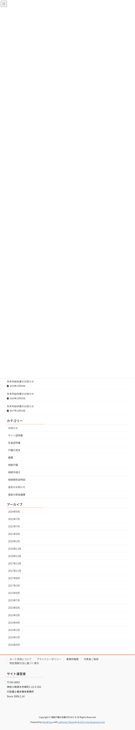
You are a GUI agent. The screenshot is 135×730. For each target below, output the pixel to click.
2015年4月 (14, 622)
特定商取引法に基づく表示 (24, 663)
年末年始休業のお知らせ (20, 381)
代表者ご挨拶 (91, 659)
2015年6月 (14, 607)
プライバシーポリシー (49, 659)
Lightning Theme (66, 722)
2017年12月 (14, 563)
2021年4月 (14, 534)
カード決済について (20, 659)
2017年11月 (14, 570)
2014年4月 (14, 644)
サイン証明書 (15, 435)
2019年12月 (14, 548)
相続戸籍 (13, 465)
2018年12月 (14, 556)
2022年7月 (14, 519)
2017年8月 (14, 578)
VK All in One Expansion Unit (91, 722)
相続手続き (14, 472)
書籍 (10, 457)
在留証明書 (14, 442)
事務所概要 (72, 659)
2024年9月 (14, 511)
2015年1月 (14, 637)
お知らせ (13, 428)
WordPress (47, 722)
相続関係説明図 (16, 479)
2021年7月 (14, 526)
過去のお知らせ (16, 487)
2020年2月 (14, 541)
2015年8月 (14, 593)
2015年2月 (14, 630)
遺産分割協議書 (16, 494)
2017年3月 (14, 585)
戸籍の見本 (14, 450)
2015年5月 (14, 615)
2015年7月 (14, 600)
